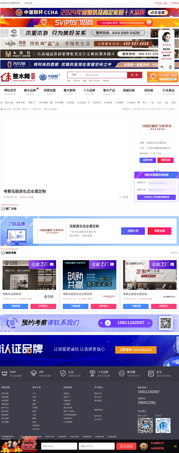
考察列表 (37, 109)
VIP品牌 (70, 102)
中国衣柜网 (74, 437)
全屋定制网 (111, 437)
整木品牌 (31, 90)
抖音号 (158, 416)
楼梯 (34, 418)
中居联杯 (105, 81)
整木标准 (5, 415)
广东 (152, 102)
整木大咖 (9, 102)
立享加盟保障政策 (156, 197)
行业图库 (120, 102)
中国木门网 (49, 437)
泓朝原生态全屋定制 (156, 142)
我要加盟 (165, 160)
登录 (159, 3)
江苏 (166, 102)
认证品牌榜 (68, 422)
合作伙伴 (98, 397)
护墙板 (35, 408)
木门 (34, 393)
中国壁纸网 (61, 437)
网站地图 (98, 401)
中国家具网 (86, 437)
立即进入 (43, 306)
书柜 (34, 401)
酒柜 (34, 404)
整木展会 (5, 411)
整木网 (17, 109)
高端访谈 (129, 92)
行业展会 (169, 92)
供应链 (148, 92)
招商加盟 (50, 92)
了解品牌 (15, 306)
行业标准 (108, 102)
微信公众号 (142, 416)
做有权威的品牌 (136, 349)
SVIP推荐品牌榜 (70, 415)
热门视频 (43, 102)
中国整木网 (14, 3)
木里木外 (76, 81)
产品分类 (28, 3)
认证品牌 (81, 102)
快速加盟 (5, 397)
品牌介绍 (133, 230)
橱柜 (34, 411)
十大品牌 (89, 92)
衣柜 (34, 397)
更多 (174, 102)
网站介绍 (98, 393)
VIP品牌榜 (68, 418)
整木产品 (109, 92)
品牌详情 (148, 160)
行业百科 (97, 102)
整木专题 (21, 102)
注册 (165, 3)
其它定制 (36, 429)
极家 (84, 81)
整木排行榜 (68, 408)
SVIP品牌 (59, 102)
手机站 (176, 3)
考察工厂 (32, 102)
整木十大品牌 (94, 81)
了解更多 (174, 253)
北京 (159, 102)
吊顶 (34, 415)
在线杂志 (67, 401)
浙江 (144, 102)
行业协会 (131, 102)
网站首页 (10, 92)
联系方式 (98, 416)
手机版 (52, 109)
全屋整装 (36, 425)
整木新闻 (69, 92)
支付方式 (98, 419)
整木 (69, 81)
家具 (34, 422)
